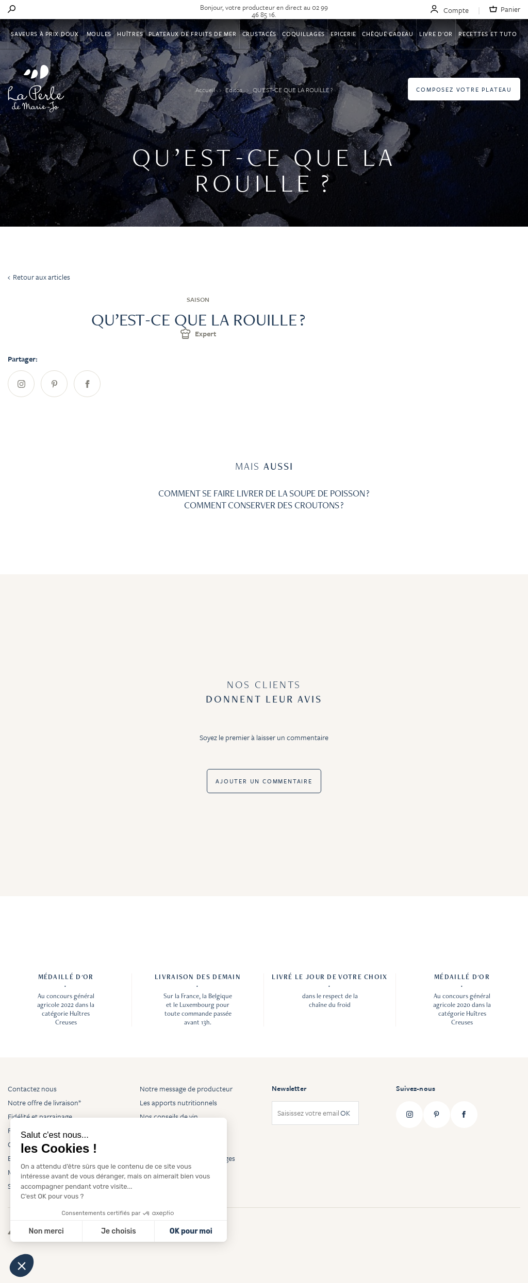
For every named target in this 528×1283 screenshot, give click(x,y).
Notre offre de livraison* (44, 1102)
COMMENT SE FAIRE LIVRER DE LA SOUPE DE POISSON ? (264, 493)
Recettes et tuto (487, 33)
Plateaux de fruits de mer (192, 33)
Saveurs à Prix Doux (45, 33)
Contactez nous (32, 1088)
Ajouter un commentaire (264, 781)
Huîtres (130, 33)
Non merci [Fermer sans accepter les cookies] (45, 1231)
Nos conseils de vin (169, 1116)
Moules (99, 33)
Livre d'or (436, 33)
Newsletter (289, 1088)
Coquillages (303, 33)
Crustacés (259, 33)
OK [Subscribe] (345, 1113)
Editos (234, 89)
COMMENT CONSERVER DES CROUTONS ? (264, 505)
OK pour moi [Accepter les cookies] (191, 1231)
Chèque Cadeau (387, 33)
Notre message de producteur (186, 1088)
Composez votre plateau (464, 89)
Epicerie (343, 33)
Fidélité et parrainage (40, 1116)
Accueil (206, 89)
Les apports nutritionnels (178, 1102)
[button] (21, 1265)
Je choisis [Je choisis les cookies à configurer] (118, 1231)
